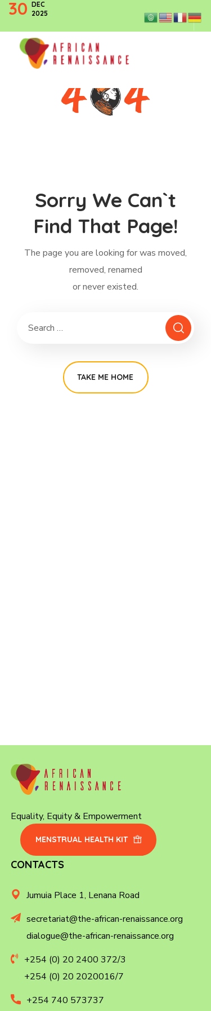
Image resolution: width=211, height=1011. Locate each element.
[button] (88, 840)
